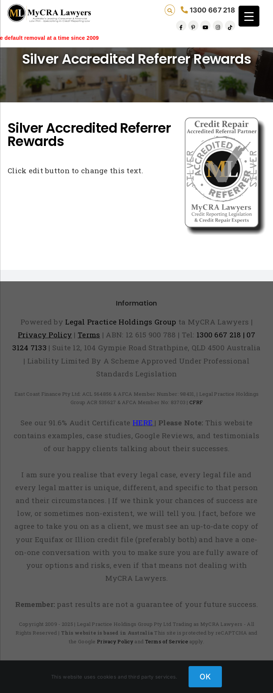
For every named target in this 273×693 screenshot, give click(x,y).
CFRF (196, 402)
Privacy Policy (115, 641)
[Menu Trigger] (249, 16)
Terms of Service (167, 641)
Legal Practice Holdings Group (121, 321)
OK (205, 676)
